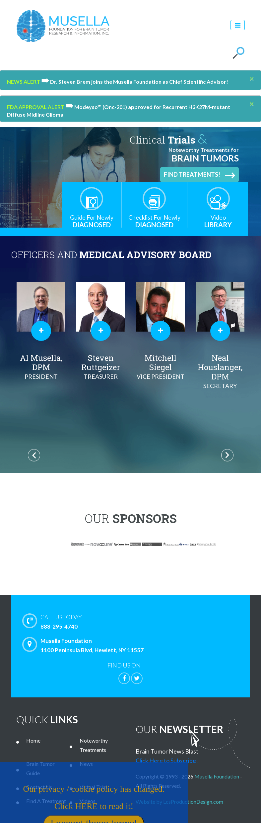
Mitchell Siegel (160, 367)
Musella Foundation (216, 776)
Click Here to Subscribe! (167, 760)
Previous (34, 455)
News (86, 764)
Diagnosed (92, 221)
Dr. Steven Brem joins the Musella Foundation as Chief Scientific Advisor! (134, 81)
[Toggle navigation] (237, 25)
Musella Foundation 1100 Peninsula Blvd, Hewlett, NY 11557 (85, 645)
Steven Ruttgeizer (101, 367)
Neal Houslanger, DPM (220, 371)
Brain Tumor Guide (40, 768)
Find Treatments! (199, 175)
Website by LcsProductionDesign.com (179, 801)
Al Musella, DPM (41, 367)
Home (33, 740)
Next (227, 455)
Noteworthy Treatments (94, 745)
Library (218, 221)
